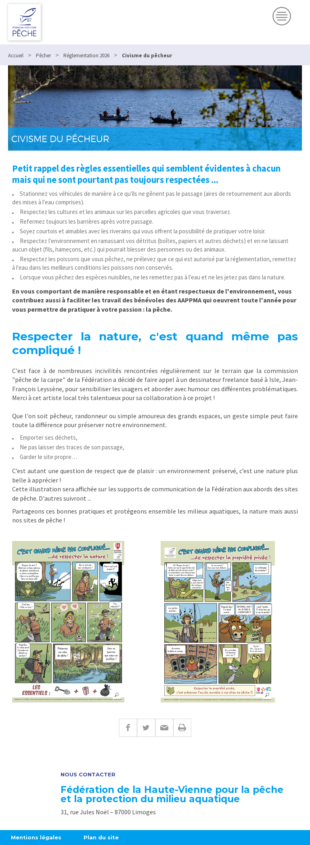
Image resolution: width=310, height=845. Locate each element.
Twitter (146, 728)
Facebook (128, 728)
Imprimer (182, 728)
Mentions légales (36, 837)
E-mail (164, 728)
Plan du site (101, 837)
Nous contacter (88, 774)
